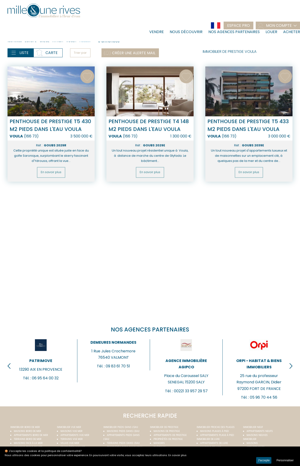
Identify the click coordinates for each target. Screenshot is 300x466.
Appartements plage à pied (217, 435)
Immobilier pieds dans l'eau (120, 427)
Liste (24, 52)
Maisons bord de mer (27, 431)
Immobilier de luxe (208, 439)
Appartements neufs (260, 431)
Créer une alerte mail (133, 53)
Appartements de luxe (214, 443)
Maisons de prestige (167, 431)
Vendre (156, 32)
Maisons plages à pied (214, 431)
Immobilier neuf (253, 427)
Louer (271, 32)
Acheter (291, 32)
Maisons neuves (257, 435)
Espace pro (238, 25)
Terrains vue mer (71, 439)
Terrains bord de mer (27, 439)
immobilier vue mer (69, 427)
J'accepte (264, 460)
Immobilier (249, 439)
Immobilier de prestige (164, 427)
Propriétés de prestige (168, 439)
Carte (51, 52)
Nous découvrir (186, 32)
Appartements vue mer (74, 435)
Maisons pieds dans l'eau (123, 431)
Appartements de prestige (170, 435)
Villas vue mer (69, 443)
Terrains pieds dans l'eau (123, 443)
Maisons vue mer (71, 431)
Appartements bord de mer (31, 435)
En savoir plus (51, 192)
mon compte (279, 25)
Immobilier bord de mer (25, 427)
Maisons (252, 443)
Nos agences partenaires (234, 32)
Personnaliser (285, 460)
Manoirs (159, 443)
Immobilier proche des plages (216, 427)
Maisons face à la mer (28, 443)
